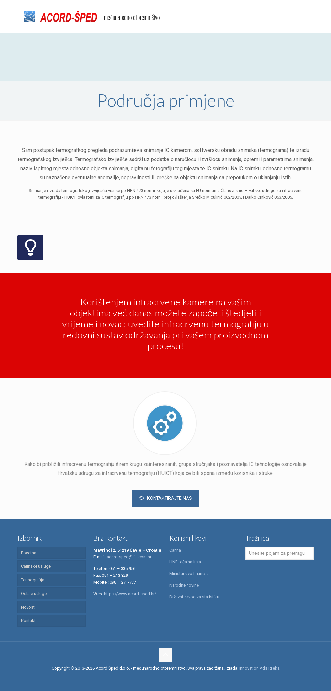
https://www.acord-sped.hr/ (130, 593)
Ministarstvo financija (189, 573)
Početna (28, 552)
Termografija (32, 579)
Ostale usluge (34, 593)
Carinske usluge (36, 566)
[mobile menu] (303, 16)
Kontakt (28, 620)
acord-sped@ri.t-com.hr (129, 556)
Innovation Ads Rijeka (259, 668)
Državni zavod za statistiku (194, 596)
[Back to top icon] (165, 655)
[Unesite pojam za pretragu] (279, 553)
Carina (175, 550)
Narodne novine (184, 585)
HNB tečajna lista (185, 561)
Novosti (28, 607)
